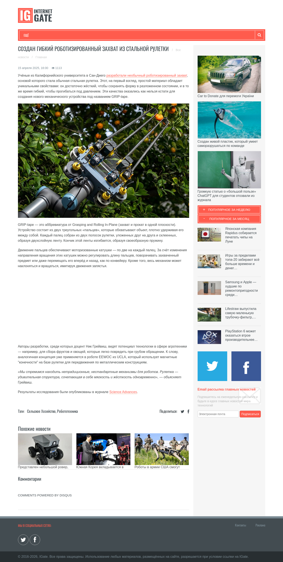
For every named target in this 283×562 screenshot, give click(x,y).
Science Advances (123, 392)
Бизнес (76, 35)
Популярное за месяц (229, 219)
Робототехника (67, 411)
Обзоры (132, 35)
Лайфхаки (112, 35)
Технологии (31, 35)
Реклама (260, 525)
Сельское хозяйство (41, 411)
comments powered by (45, 495)
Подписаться (250, 414)
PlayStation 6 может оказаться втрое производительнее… (241, 335)
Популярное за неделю (229, 209)
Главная (41, 57)
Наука (93, 35)
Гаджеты (151, 35)
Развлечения (54, 35)
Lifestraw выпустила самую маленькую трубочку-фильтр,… (240, 313)
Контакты (240, 525)
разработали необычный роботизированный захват (146, 75)
